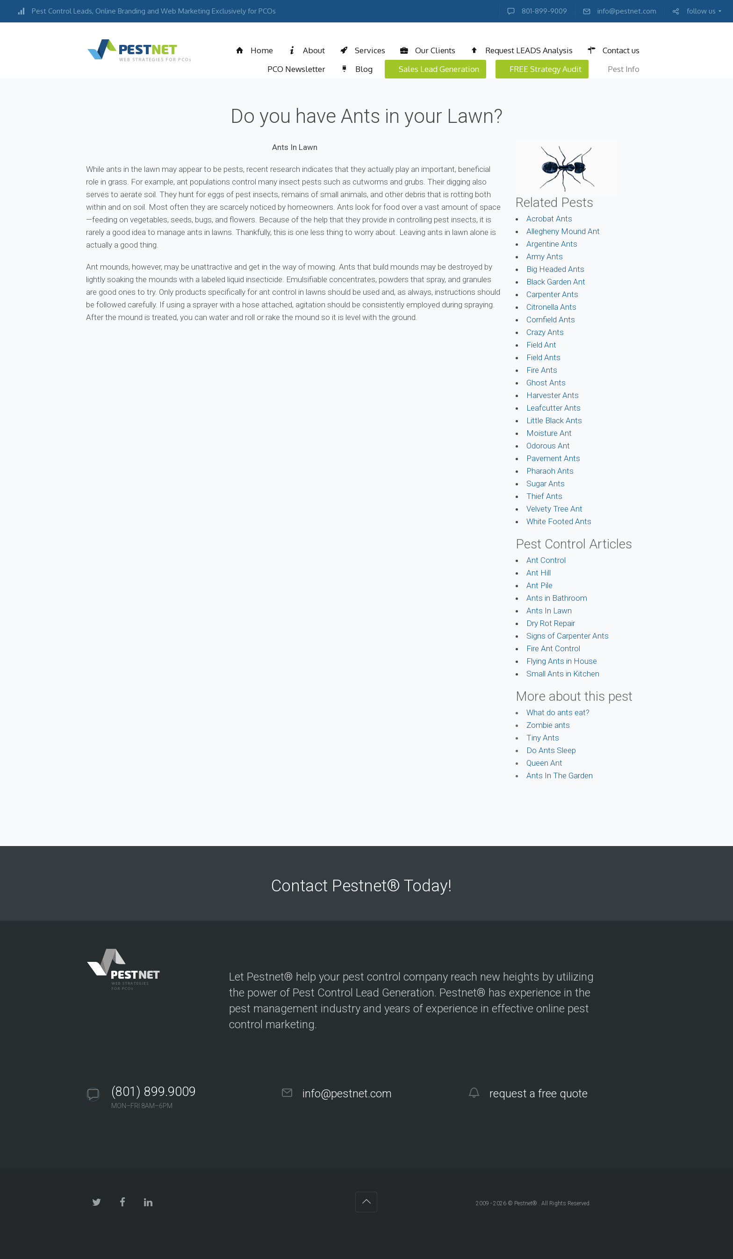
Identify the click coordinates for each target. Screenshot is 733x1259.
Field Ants (543, 357)
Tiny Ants (542, 737)
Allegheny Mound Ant (563, 231)
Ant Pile (539, 585)
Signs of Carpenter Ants (567, 635)
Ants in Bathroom (556, 598)
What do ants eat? (557, 712)
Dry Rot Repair (550, 623)
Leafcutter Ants (553, 408)
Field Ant (541, 344)
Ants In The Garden (559, 775)
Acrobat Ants (549, 218)
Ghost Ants (546, 382)
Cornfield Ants (550, 319)
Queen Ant (544, 763)
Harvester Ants (552, 395)
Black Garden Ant (555, 281)
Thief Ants (544, 496)
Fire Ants (541, 370)
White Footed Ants (558, 521)
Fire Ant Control (553, 648)
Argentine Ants (551, 244)
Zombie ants (548, 725)
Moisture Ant (549, 433)
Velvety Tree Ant (554, 508)
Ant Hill (538, 572)
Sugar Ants (545, 483)
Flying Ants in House (561, 661)
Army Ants (544, 256)
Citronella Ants (551, 307)
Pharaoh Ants (550, 471)
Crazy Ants (545, 332)
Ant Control (546, 560)
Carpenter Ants (552, 294)
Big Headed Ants (555, 269)
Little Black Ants (554, 420)
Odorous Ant (548, 445)
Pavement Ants (553, 458)
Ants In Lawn (549, 610)
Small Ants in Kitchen (562, 673)
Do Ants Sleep (551, 750)
